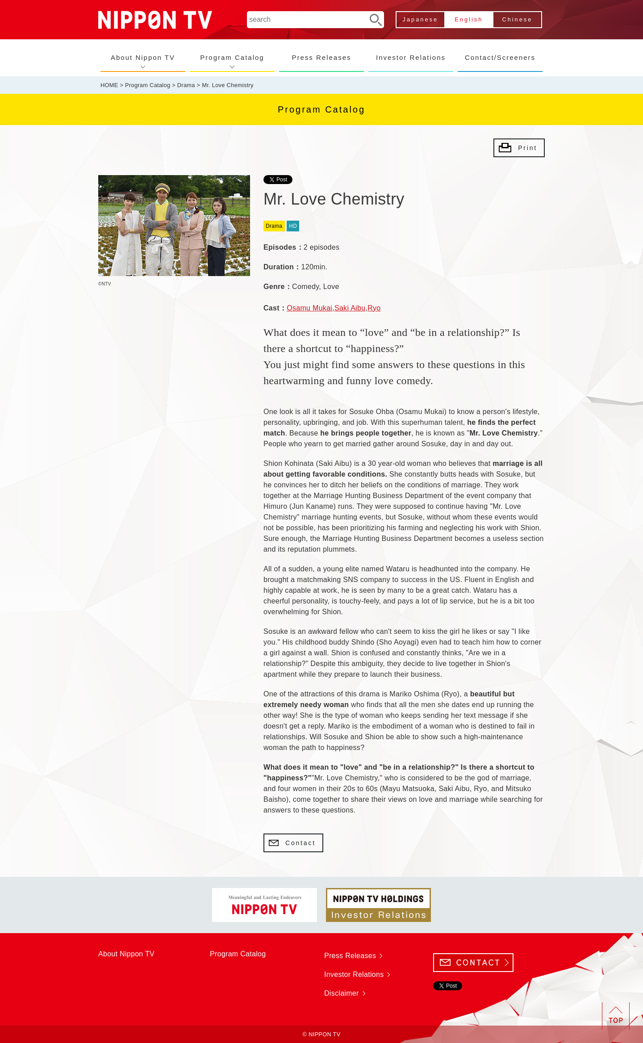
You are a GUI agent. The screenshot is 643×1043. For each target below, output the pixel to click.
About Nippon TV (143, 57)
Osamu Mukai (309, 308)
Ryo (373, 308)
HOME (109, 85)
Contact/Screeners (500, 57)
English (469, 19)
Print (527, 147)
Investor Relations (411, 57)
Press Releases (321, 57)
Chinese (517, 19)
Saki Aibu (349, 308)
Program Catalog (232, 57)
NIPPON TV (155, 20)
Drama (186, 85)
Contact (300, 842)
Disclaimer (341, 993)
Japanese (420, 19)
